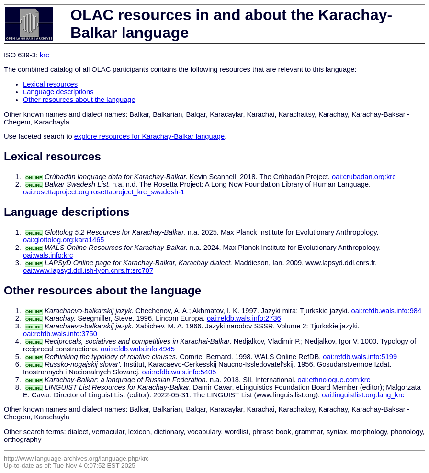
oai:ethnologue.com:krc (334, 379)
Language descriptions (58, 92)
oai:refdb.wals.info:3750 (60, 334)
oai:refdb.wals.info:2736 (244, 318)
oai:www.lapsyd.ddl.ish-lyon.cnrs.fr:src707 (88, 270)
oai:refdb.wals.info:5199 (360, 356)
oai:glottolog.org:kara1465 (63, 240)
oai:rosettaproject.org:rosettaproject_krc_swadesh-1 (103, 192)
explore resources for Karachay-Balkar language (149, 136)
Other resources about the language (79, 99)
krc (44, 55)
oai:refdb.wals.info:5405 (179, 372)
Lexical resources (50, 84)
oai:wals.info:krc (48, 255)
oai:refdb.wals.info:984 (386, 311)
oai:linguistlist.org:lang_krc (363, 395)
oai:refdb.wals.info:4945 (138, 349)
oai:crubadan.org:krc (364, 176)
